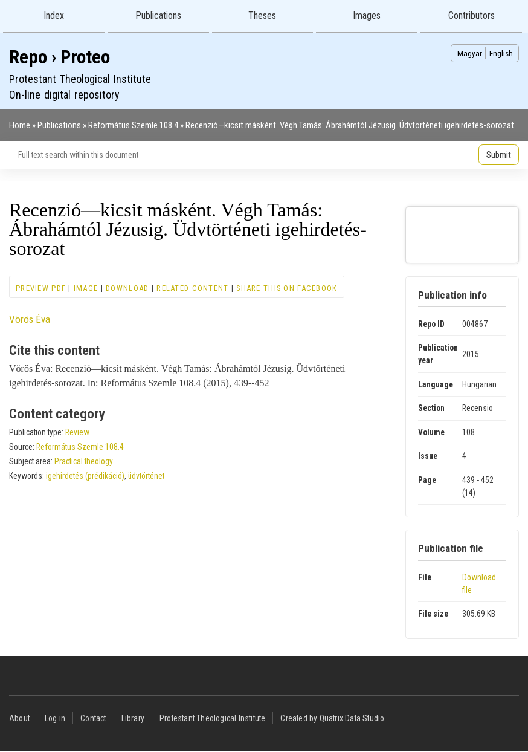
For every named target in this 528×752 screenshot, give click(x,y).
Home (19, 125)
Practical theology (83, 461)
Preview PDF (41, 288)
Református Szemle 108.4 (133, 125)
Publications (158, 15)
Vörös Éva (29, 319)
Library (132, 718)
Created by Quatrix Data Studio (332, 718)
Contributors (471, 15)
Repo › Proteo (59, 57)
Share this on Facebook (286, 288)
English (501, 53)
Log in (55, 718)
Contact (93, 718)
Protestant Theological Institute (212, 718)
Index (53, 15)
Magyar (469, 53)
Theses (262, 15)
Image (86, 288)
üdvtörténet (146, 476)
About (19, 718)
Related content (192, 288)
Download (127, 288)
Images (367, 15)
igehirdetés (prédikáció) (85, 476)
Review (77, 432)
